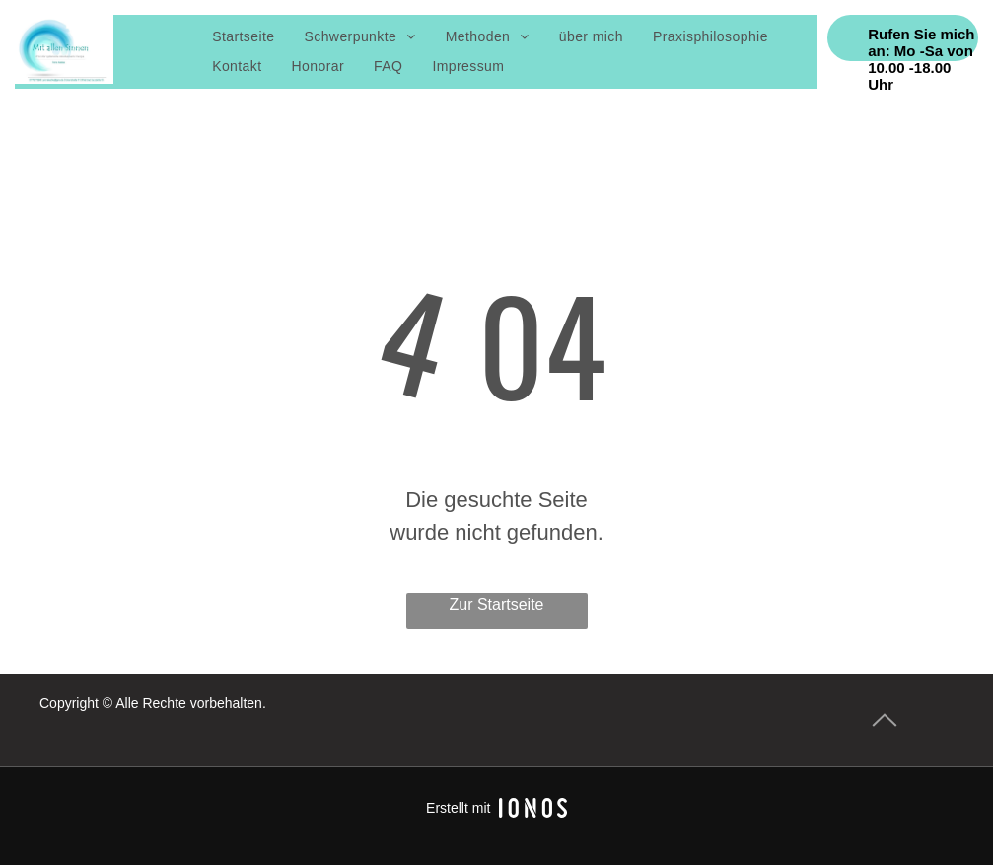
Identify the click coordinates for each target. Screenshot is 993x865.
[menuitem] (243, 37)
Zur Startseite (496, 604)
